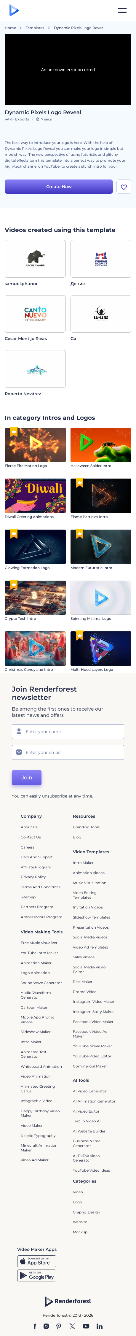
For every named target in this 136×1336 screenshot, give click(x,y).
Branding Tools (86, 827)
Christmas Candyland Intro (29, 669)
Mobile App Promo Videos (38, 1019)
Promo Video (85, 991)
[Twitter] (72, 1327)
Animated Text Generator (34, 1054)
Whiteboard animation (41, 1066)
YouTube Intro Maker (39, 953)
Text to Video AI (87, 1121)
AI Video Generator (90, 1091)
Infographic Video (36, 1101)
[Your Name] (68, 731)
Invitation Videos (88, 907)
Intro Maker (83, 862)
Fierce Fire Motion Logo (26, 465)
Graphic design (86, 1212)
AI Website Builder (89, 1131)
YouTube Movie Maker (92, 1046)
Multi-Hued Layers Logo (92, 669)
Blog (77, 837)
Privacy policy (33, 877)
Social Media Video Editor (89, 969)
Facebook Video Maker (93, 1021)
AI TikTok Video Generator (86, 1158)
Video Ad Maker (35, 1160)
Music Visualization (89, 883)
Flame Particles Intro (89, 516)
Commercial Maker (90, 1066)
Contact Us (31, 837)
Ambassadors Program (42, 917)
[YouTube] (86, 1327)
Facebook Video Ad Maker (90, 1033)
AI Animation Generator (94, 1101)
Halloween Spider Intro (91, 465)
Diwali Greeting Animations (29, 516)
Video (78, 1192)
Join (26, 777)
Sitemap (28, 897)
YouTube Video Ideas (91, 1170)
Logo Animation (35, 972)
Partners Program (37, 907)
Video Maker (32, 1125)
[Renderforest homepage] (14, 10)
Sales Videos (84, 957)
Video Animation (36, 1076)
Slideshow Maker (36, 1032)
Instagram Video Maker (93, 1001)
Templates (35, 28)
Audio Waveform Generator (36, 995)
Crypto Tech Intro (20, 618)
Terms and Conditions (40, 887)
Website (80, 1222)
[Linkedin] (100, 1327)
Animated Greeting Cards (38, 1088)
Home (10, 28)
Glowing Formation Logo (27, 567)
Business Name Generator (86, 1143)
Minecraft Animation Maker (39, 1147)
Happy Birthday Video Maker (40, 1113)
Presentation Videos (91, 927)
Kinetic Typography (38, 1135)
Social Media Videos (90, 937)
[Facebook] (35, 1327)
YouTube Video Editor (92, 1056)
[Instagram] (46, 1327)
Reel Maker (82, 981)
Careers (27, 847)
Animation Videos (89, 872)
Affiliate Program (36, 867)
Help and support (37, 857)
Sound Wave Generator (41, 983)
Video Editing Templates (85, 895)
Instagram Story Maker (93, 1011)
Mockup (80, 1232)
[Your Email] (68, 752)
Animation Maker (36, 963)
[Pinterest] (59, 1327)
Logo (77, 1202)
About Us (29, 827)
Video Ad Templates (90, 947)
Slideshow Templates (91, 917)
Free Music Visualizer (39, 943)
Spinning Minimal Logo (91, 618)
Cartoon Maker (34, 1007)
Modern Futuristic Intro (91, 567)
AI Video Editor (86, 1111)
